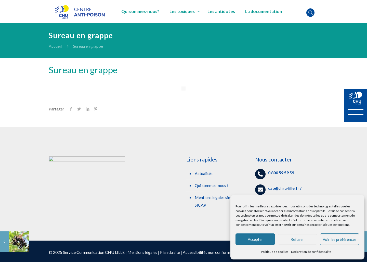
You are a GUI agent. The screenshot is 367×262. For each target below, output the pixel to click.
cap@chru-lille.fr (283, 188)
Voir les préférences (340, 239)
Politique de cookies (275, 252)
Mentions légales (142, 252)
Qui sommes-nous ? (212, 185)
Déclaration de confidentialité (311, 252)
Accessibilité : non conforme (207, 252)
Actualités (204, 173)
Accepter (255, 239)
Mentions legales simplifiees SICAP (219, 201)
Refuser (297, 239)
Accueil (55, 46)
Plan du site (170, 252)
